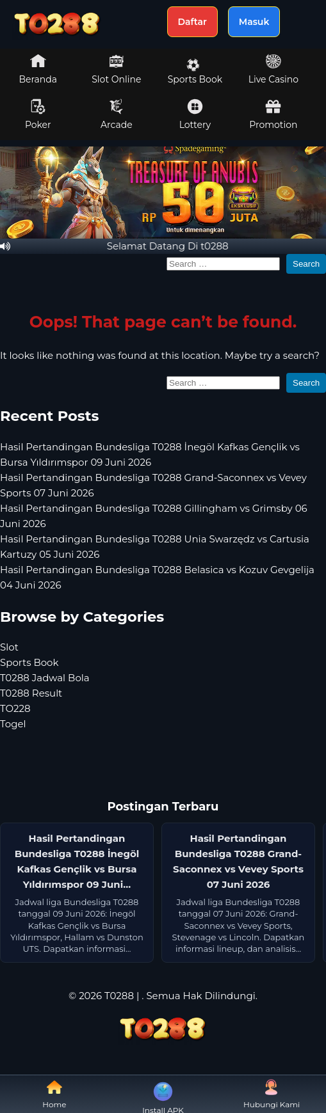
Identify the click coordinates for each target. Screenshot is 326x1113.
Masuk (254, 22)
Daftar (192, 22)
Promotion (273, 114)
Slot (9, 647)
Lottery (195, 114)
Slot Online (116, 69)
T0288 (119, 996)
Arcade (117, 114)
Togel (13, 724)
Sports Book (195, 71)
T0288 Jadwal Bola (45, 678)
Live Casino (273, 69)
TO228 (15, 708)
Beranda (38, 69)
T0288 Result (31, 693)
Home (54, 1094)
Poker (38, 114)
